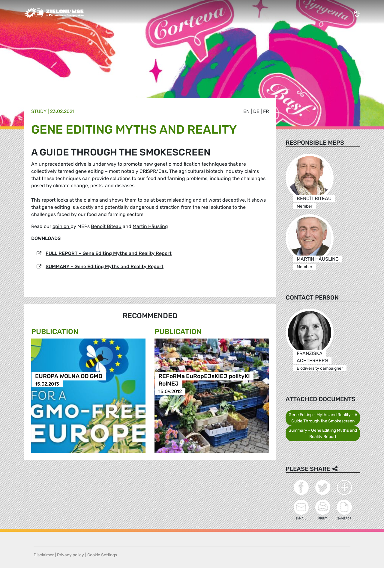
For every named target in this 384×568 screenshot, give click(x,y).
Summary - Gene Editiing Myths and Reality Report (323, 433)
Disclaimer (44, 555)
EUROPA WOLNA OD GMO (68, 376)
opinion (61, 226)
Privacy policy (70, 555)
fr (266, 111)
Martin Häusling (150, 226)
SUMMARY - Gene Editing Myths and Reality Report (105, 266)
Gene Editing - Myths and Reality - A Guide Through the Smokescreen (323, 418)
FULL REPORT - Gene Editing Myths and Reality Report (109, 253)
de (256, 111)
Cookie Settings (102, 555)
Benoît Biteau (106, 226)
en (246, 111)
